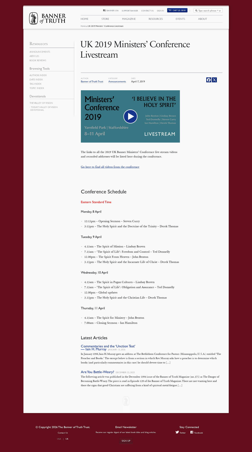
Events (180, 19)
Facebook (197, 432)
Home (83, 27)
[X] (214, 79)
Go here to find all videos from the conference (110, 167)
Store (105, 19)
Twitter (180, 432)
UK (67, 438)
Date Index (36, 79)
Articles (34, 56)
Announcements (117, 81)
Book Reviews (38, 60)
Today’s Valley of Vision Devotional (44, 108)
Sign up (126, 440)
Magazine (129, 19)
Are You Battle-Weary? (97, 372)
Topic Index (37, 88)
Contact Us (149, 11)
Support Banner (132, 11)
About (202, 19)
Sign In (162, 11)
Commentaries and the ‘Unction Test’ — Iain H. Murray (108, 347)
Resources (156, 19)
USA (59, 438)
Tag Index (35, 83)
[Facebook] (208, 79)
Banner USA (114, 11)
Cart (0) (181, 11)
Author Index (38, 75)
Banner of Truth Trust (92, 81)
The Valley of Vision (41, 102)
